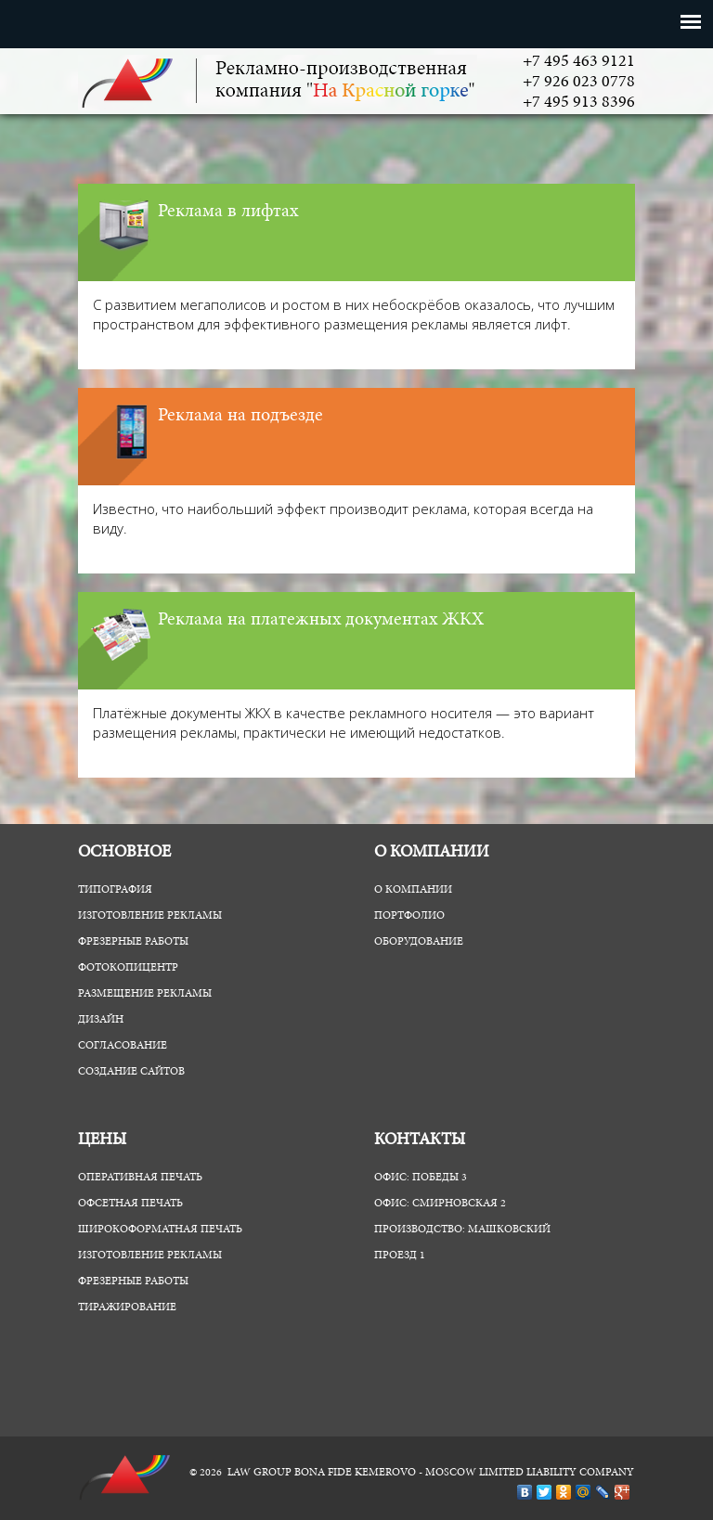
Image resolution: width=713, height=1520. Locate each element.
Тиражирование (127, 1307)
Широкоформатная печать (160, 1229)
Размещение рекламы (145, 993)
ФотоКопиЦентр (128, 967)
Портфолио (409, 915)
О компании (413, 889)
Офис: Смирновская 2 (440, 1203)
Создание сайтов (131, 1071)
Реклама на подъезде (240, 415)
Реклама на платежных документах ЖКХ (321, 620)
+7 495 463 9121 (579, 62)
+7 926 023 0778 (579, 82)
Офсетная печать (130, 1203)
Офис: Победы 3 (420, 1177)
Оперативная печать (140, 1177)
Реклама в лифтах (228, 211)
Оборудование (418, 941)
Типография (115, 889)
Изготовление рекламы (150, 915)
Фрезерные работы (133, 941)
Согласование (122, 1045)
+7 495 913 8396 (579, 103)
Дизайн (100, 1019)
